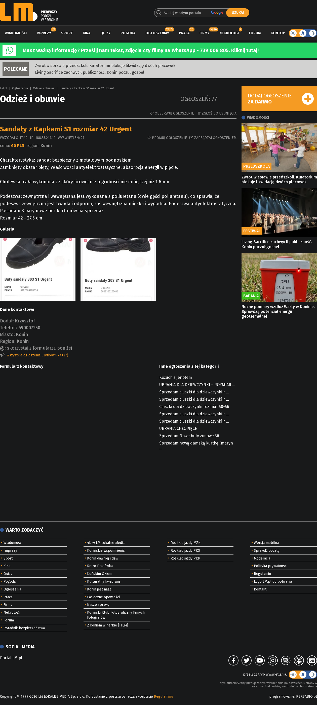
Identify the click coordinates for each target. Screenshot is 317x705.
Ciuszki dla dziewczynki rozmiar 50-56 (194, 406)
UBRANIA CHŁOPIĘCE (178, 428)
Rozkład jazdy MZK (186, 543)
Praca (184, 33)
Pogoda (128, 33)
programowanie (281, 696)
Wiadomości (16, 33)
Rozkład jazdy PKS (185, 550)
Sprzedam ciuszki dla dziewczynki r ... (194, 392)
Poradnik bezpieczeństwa (24, 628)
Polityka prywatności (270, 566)
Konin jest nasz (99, 589)
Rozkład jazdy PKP (185, 558)
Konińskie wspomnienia (106, 550)
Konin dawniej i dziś (102, 558)
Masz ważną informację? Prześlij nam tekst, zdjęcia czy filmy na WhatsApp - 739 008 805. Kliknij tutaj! (141, 50)
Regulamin (262, 574)
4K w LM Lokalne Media (106, 543)
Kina (86, 33)
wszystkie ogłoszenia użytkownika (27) (37, 355)
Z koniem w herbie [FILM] (107, 625)
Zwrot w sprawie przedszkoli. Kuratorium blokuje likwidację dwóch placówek (105, 65)
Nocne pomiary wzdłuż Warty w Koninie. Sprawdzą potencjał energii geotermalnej (278, 311)
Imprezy (44, 33)
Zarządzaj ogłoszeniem (215, 138)
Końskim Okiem (99, 574)
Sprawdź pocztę (267, 550)
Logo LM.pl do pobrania (273, 581)
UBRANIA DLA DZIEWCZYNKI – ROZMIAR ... (197, 384)
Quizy (105, 33)
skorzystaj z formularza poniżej (39, 348)
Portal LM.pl (11, 657)
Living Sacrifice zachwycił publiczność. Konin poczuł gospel (89, 72)
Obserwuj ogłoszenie (174, 113)
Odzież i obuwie (44, 88)
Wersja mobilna (266, 543)
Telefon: (8, 327)
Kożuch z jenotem (175, 377)
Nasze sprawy (98, 605)
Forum (255, 33)
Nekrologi (229, 33)
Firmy (204, 33)
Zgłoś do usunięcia (219, 113)
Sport (67, 33)
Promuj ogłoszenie (169, 138)
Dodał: (7, 321)
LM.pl (3, 88)
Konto (277, 33)
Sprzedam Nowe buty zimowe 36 (189, 435)
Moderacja (262, 558)
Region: (8, 341)
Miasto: (7, 334)
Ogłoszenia (156, 33)
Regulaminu (163, 696)
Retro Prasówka (100, 566)
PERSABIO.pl (306, 696)
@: (3, 348)
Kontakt (260, 589)
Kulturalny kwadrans (104, 581)
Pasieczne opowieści (103, 597)
